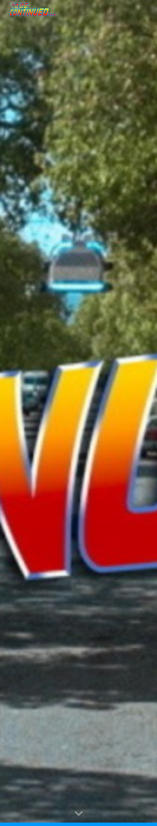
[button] (79, 814)
